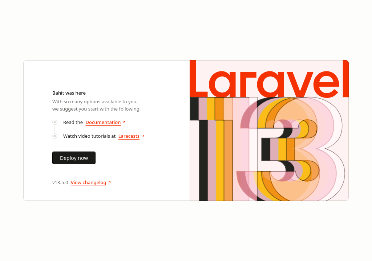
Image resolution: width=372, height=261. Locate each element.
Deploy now (74, 157)
